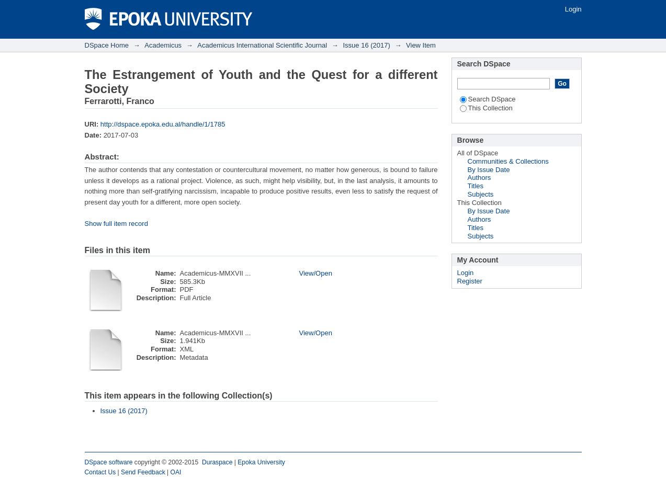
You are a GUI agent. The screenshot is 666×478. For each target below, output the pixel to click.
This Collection (486, 108)
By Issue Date (489, 170)
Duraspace (217, 462)
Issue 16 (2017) (366, 45)
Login (573, 9)
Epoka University (261, 462)
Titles (476, 186)
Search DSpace (488, 99)
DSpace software (109, 462)
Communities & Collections (508, 161)
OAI (176, 472)
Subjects (481, 194)
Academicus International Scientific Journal (262, 45)
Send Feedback (143, 472)
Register (469, 281)
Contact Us (100, 472)
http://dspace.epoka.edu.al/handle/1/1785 (162, 124)
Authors (479, 177)
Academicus (163, 45)
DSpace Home (107, 45)
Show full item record (116, 223)
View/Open (315, 273)
